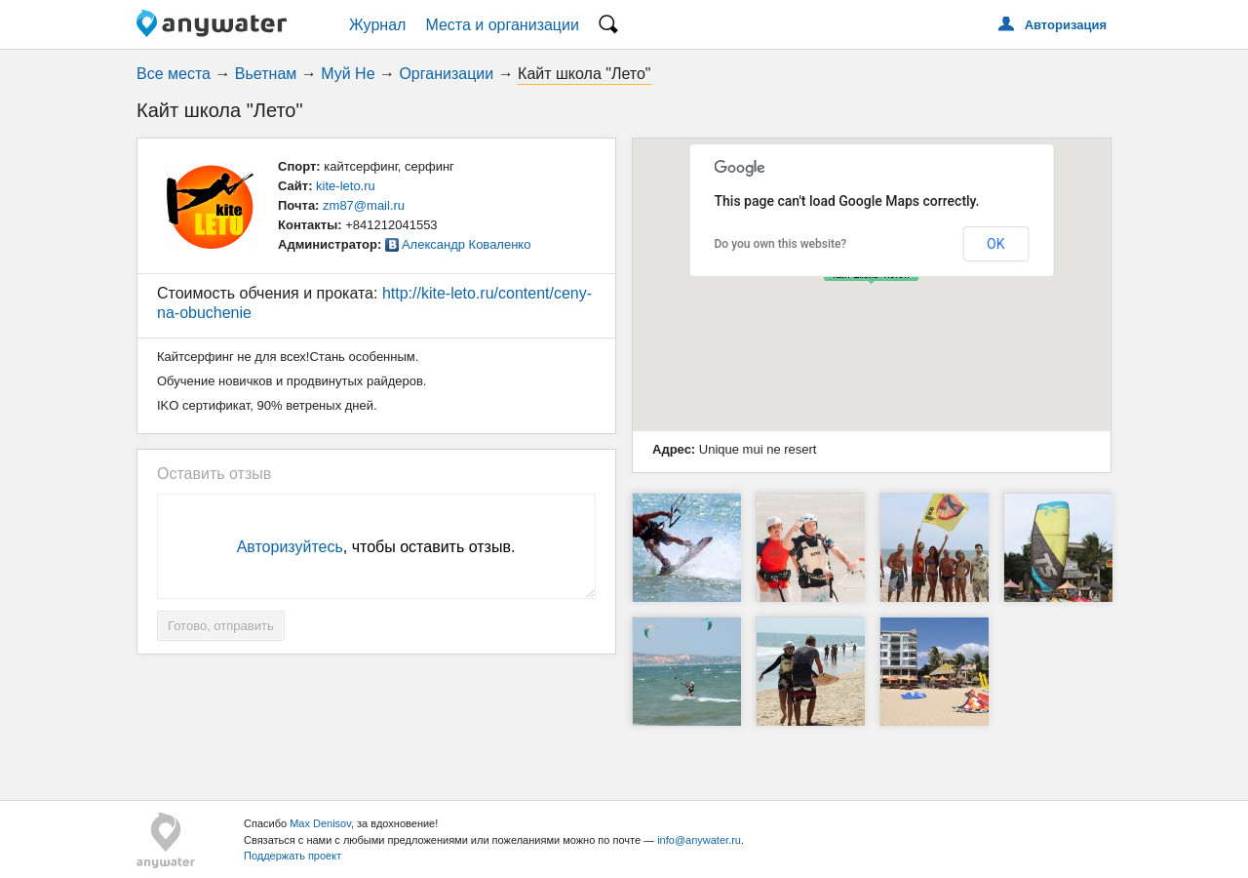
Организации (446, 73)
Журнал (377, 25)
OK (995, 244)
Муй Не (347, 73)
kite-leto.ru (345, 186)
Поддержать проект (292, 855)
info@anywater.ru (699, 840)
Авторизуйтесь (290, 547)
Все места (173, 73)
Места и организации (502, 25)
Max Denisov (320, 823)
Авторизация (1066, 25)
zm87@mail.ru (364, 205)
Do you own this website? (781, 244)
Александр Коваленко (466, 244)
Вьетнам (265, 73)
